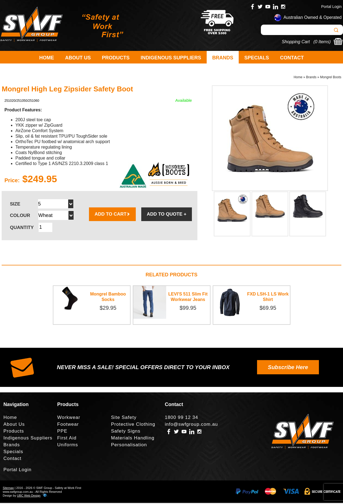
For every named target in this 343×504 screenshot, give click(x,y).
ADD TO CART (112, 215)
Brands (222, 57)
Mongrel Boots (330, 78)
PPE (62, 432)
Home (46, 57)
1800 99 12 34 (181, 418)
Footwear (68, 425)
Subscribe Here (288, 368)
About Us (78, 57)
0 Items (322, 41)
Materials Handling (132, 439)
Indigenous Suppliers (171, 57)
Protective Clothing (133, 425)
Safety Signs (125, 432)
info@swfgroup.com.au (191, 425)
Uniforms (67, 445)
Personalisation (129, 445)
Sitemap (8, 489)
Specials (256, 57)
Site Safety (123, 418)
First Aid (66, 439)
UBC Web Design (29, 496)
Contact (292, 57)
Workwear (68, 418)
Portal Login (331, 6)
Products (115, 57)
